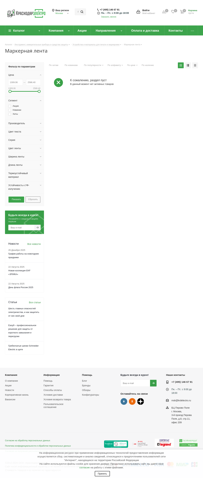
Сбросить (33, 199)
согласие (84, 467)
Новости (9, 390)
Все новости (34, 244)
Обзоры (86, 390)
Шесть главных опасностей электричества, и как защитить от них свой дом (23, 312)
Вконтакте (124, 401)
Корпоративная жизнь (17, 394)
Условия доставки (53, 394)
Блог (84, 380)
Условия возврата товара (57, 399)
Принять (102, 473)
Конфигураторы (90, 394)
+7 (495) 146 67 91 (110, 9)
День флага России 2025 (20, 287)
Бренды (86, 385)
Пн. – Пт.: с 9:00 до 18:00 (115, 13)
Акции (8, 385)
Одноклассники (132, 401)
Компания (11, 374)
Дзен (140, 401)
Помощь (47, 380)
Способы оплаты (52, 390)
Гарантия (48, 385)
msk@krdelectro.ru (181, 400)
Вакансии (10, 399)
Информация (51, 374)
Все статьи (35, 302)
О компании (11, 380)
